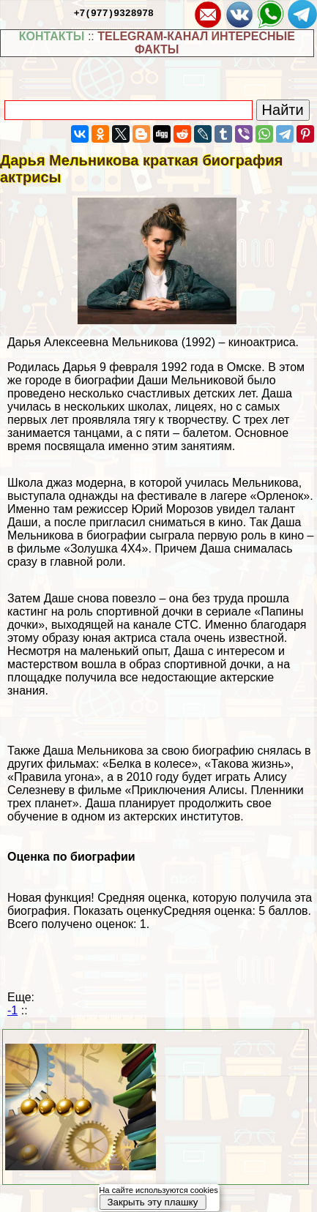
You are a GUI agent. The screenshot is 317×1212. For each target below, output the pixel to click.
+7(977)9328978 (114, 12)
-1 (12, 1010)
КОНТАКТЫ (52, 36)
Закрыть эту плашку (152, 1202)
